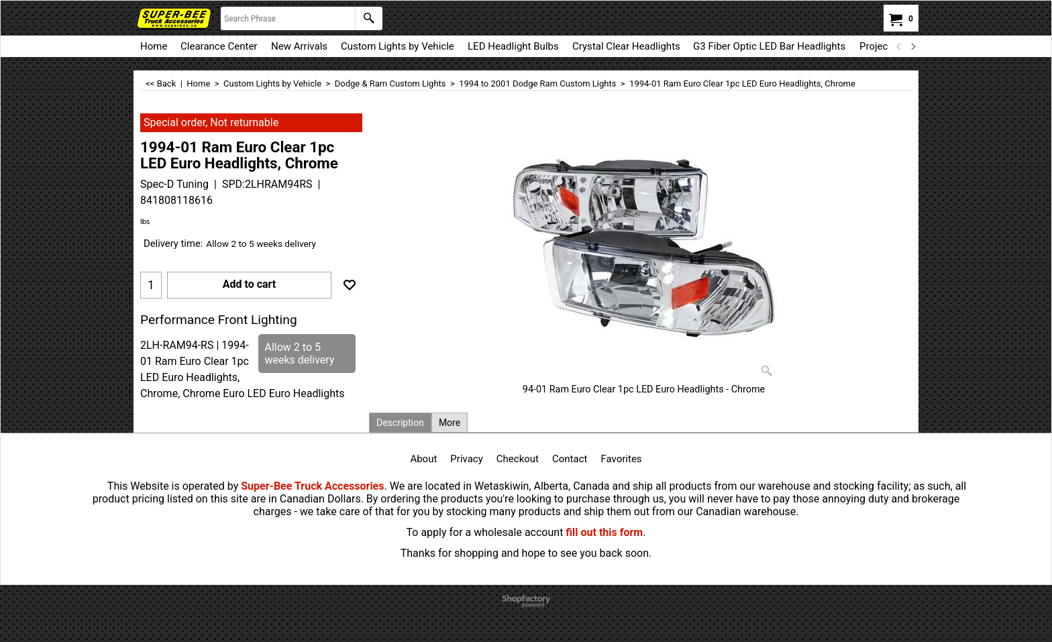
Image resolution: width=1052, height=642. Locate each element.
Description (400, 422)
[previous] (899, 46)
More (449, 422)
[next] (912, 46)
